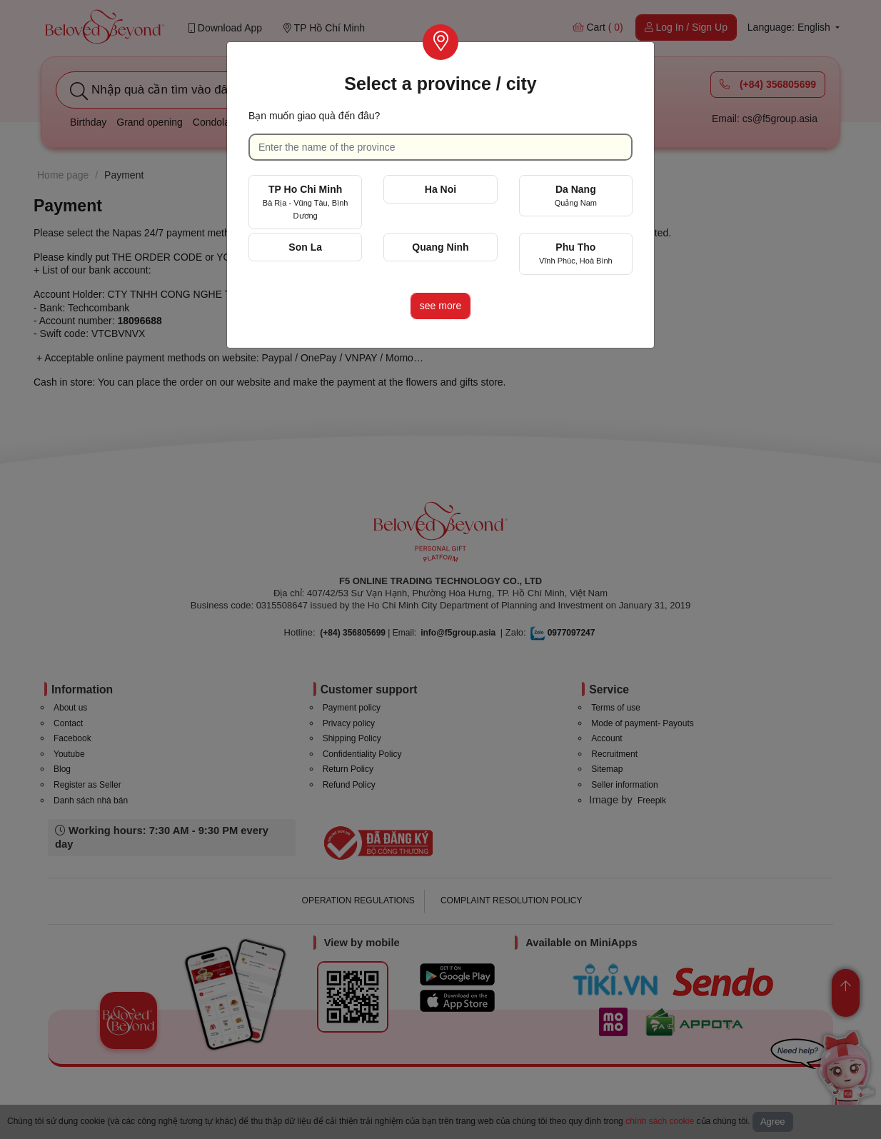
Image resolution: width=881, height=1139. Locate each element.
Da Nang (576, 195)
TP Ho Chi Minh (305, 202)
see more (440, 305)
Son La (305, 247)
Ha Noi (440, 189)
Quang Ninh (440, 247)
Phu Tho (576, 253)
